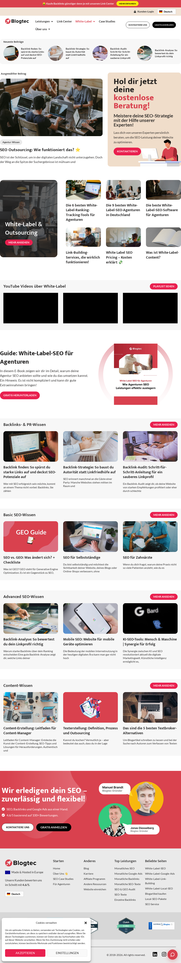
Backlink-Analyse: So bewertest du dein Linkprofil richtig (166, 53)
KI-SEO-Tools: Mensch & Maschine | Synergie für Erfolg (150, 641)
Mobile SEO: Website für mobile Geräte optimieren (88, 641)
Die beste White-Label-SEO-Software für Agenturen (162, 210)
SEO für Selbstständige (81, 557)
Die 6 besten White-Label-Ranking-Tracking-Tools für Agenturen (81, 212)
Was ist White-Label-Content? (162, 255)
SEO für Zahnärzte (137, 557)
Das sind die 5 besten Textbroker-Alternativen (150, 730)
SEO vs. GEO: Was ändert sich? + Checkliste (29, 560)
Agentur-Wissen (11, 142)
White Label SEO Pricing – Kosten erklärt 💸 (119, 257)
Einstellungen (67, 953)
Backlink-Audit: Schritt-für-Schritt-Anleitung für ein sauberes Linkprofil (120, 53)
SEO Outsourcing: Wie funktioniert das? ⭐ (40, 149)
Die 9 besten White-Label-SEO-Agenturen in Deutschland (123, 210)
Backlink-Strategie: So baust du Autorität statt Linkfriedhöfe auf (77, 53)
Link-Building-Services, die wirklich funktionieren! (83, 257)
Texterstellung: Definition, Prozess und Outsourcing (90, 730)
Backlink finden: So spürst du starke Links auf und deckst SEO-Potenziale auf (32, 53)
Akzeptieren (25, 953)
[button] (85, 923)
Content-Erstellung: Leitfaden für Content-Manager (29, 730)
